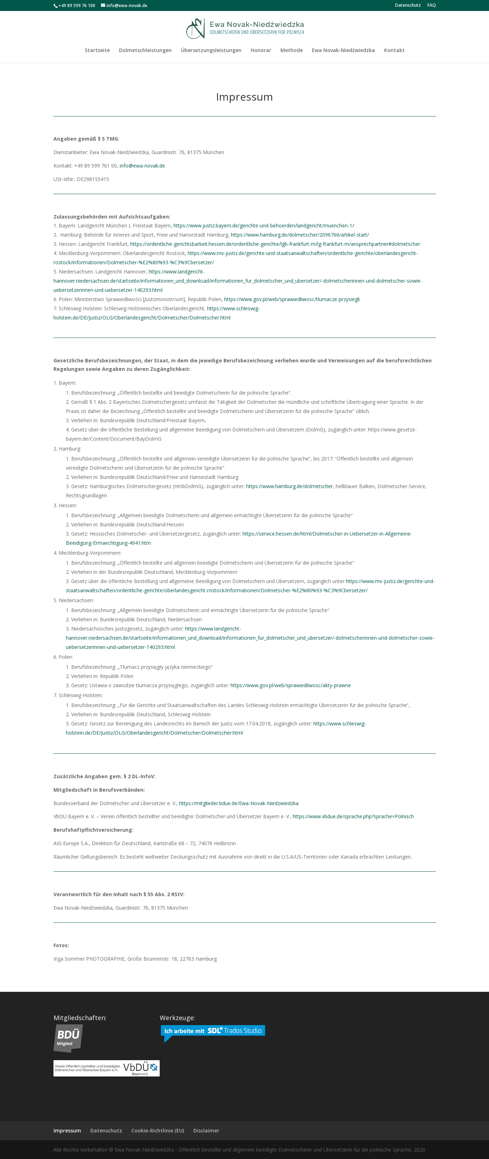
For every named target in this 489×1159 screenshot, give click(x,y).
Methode (291, 50)
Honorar (261, 50)
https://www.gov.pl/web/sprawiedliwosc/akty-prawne (291, 685)
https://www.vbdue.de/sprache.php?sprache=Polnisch (353, 816)
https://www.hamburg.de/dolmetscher (289, 486)
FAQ (431, 5)
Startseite (97, 50)
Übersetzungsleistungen (211, 50)
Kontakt (394, 50)
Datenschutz (408, 5)
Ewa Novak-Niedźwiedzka (343, 50)
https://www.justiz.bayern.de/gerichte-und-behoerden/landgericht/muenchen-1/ (264, 225)
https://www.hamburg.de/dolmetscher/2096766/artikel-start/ (300, 234)
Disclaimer (206, 1130)
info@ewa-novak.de (142, 165)
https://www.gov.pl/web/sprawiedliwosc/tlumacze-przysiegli (292, 299)
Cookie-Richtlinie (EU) (157, 1130)
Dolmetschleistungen (145, 50)
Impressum (67, 1130)
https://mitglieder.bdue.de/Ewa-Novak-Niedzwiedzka (238, 803)
